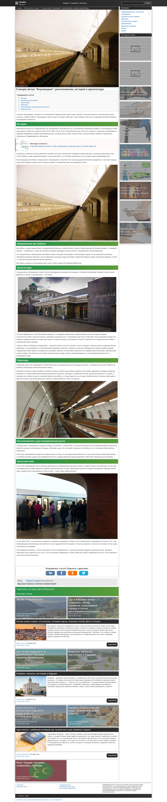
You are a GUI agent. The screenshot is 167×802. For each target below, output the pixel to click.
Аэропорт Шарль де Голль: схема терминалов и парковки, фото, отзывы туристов (63, 146)
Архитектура (25, 102)
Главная (66, 3)
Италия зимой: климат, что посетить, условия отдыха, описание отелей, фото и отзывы (58, 622)
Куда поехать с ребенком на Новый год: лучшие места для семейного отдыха (53, 730)
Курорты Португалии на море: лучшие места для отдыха (84, 711)
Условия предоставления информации (29, 800)
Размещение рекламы (67, 787)
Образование (126, 23)
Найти (148, 3)
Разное (124, 28)
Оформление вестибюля (29, 100)
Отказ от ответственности (53, 800)
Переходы (24, 105)
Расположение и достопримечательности (35, 107)
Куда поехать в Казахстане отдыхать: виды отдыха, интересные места (30, 712)
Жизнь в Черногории (29, 599)
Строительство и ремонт (130, 16)
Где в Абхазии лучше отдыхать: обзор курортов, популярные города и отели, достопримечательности (84, 605)
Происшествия (26, 109)
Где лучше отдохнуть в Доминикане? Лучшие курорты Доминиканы (31, 654)
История (24, 98)
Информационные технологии (132, 12)
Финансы (124, 19)
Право (123, 31)
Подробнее (112, 645)
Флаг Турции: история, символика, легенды (30, 764)
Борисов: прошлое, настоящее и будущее (82, 653)
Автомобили (126, 14)
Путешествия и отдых (22, 616)
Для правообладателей (67, 788)
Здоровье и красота (128, 26)
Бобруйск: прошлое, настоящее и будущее (36, 674)
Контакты (83, 3)
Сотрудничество (65, 785)
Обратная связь (21, 787)
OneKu (22, 2)
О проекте (74, 3)
